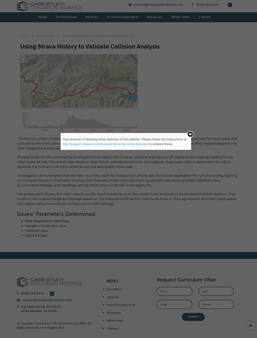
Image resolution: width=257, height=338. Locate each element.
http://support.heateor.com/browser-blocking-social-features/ (105, 144)
